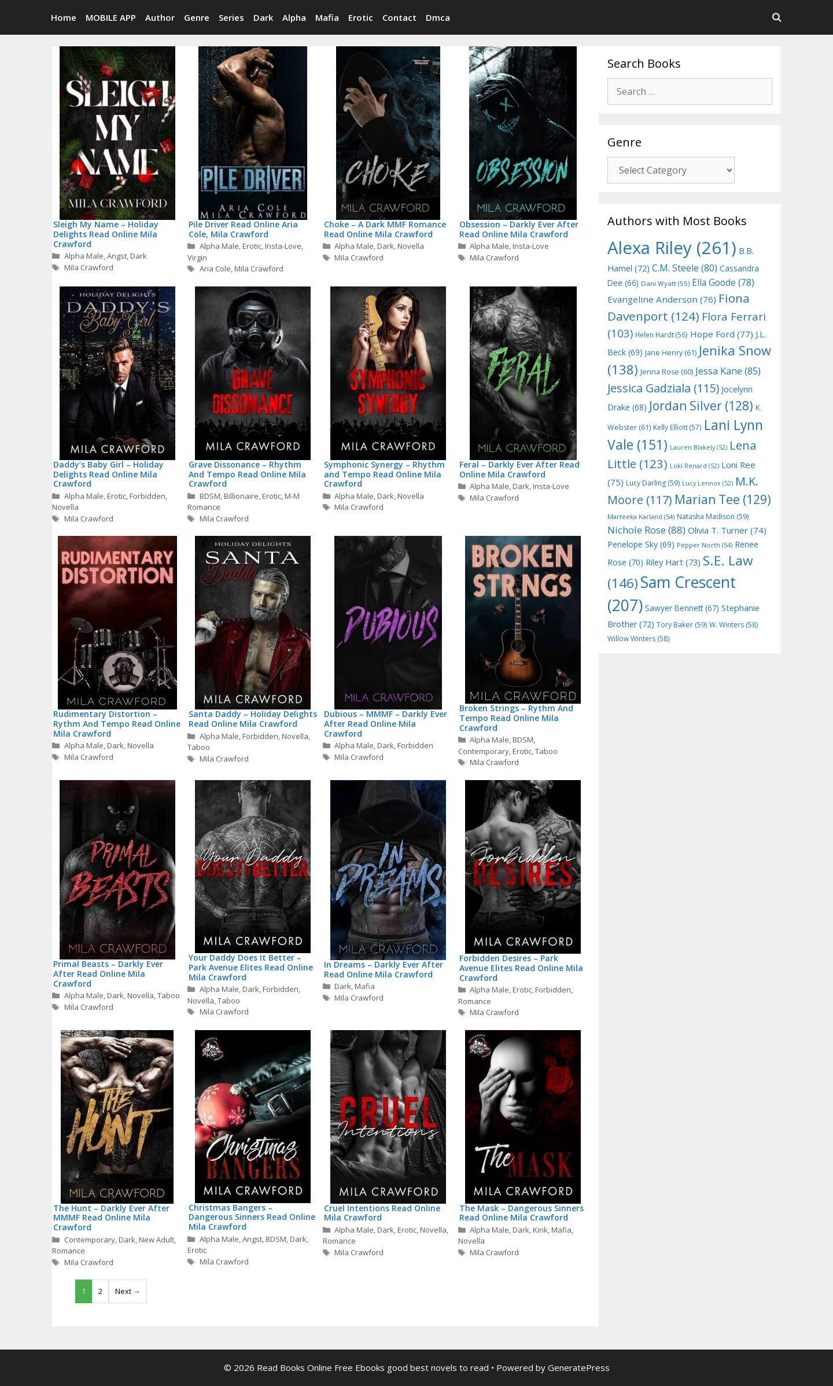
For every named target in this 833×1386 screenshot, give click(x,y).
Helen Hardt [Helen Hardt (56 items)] (661, 334)
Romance (474, 1001)
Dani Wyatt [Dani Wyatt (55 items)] (665, 283)
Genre (196, 17)
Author (160, 17)
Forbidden (147, 496)
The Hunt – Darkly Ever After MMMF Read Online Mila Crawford (111, 1218)
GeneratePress (579, 1367)
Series (231, 17)
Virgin (197, 257)
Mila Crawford (88, 267)
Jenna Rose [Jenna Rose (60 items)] (666, 372)
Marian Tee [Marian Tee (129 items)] (722, 499)
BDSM (210, 496)
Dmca (438, 17)
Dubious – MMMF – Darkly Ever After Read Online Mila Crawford (385, 723)
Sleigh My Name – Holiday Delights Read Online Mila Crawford (106, 234)
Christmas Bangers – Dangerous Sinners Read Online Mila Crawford (252, 1217)
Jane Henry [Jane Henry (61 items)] (670, 353)
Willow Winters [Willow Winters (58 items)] (638, 639)
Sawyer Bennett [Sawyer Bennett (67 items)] (682, 607)
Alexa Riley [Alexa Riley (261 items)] (671, 247)
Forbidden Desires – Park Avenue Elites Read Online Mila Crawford (521, 968)
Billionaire (241, 496)
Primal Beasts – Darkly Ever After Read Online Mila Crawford (108, 973)
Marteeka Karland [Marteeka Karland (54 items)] (640, 516)
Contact (399, 17)
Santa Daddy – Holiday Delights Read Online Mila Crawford (253, 718)
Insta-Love (283, 246)
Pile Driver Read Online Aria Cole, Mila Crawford (243, 229)
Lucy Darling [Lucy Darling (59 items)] (653, 483)
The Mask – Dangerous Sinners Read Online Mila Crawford (521, 1213)
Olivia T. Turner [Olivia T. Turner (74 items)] (727, 530)
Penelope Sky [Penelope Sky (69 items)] (640, 544)
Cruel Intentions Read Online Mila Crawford (382, 1213)
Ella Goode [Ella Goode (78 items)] (723, 282)
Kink (540, 1230)
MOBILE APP (111, 17)
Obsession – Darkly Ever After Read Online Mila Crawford (518, 229)
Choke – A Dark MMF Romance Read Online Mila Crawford (385, 229)
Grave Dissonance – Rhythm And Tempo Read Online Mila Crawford (247, 474)
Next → (128, 1291)
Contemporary (483, 751)
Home (63, 17)
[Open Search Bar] (776, 17)
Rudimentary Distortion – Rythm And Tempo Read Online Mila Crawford (116, 723)
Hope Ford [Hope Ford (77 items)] (721, 334)
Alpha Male (84, 256)
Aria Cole (215, 268)
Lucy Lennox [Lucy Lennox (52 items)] (707, 483)
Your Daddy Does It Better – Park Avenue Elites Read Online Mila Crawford (251, 967)
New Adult (156, 1239)
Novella (410, 246)
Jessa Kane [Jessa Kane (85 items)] (728, 371)
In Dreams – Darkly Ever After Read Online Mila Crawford (383, 969)
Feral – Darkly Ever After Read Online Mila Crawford (519, 469)
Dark (263, 17)
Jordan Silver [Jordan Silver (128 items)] (701, 405)
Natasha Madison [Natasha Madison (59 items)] (713, 516)
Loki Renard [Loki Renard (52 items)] (694, 466)
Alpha (294, 17)
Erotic (360, 17)
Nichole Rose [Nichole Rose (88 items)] (646, 529)
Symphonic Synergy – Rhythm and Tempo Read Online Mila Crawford (384, 474)
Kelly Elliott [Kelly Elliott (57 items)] (677, 427)
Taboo (198, 747)
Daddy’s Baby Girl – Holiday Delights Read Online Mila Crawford (108, 474)
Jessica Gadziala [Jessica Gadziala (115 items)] (663, 388)
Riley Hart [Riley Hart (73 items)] (673, 562)
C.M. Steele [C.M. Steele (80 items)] (684, 268)
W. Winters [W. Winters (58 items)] (733, 625)
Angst (117, 256)
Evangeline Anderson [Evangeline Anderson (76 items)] (661, 299)
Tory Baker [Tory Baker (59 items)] (682, 625)
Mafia (327, 17)
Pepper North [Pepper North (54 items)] (704, 545)
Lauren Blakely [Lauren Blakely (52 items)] (698, 447)
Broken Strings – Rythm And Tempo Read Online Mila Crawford (516, 718)
